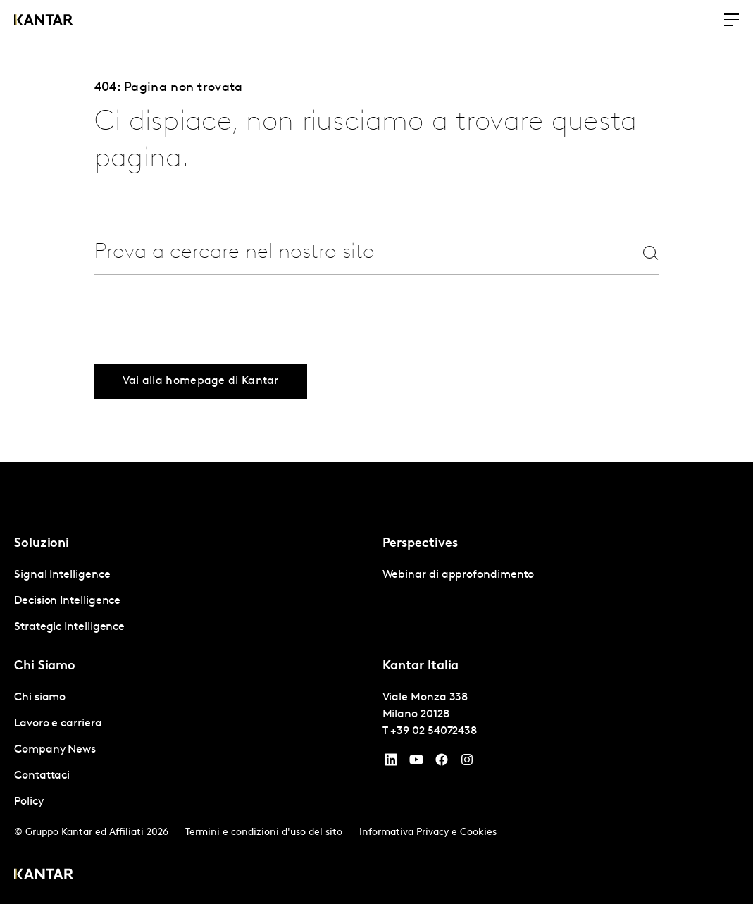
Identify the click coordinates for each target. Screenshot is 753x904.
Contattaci (42, 775)
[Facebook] (441, 763)
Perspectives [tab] (420, 543)
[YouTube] (390, 763)
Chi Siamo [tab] (44, 666)
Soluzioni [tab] (41, 543)
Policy (29, 801)
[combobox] (341, 252)
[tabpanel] (192, 601)
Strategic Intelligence (69, 627)
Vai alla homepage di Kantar (201, 381)
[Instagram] (467, 763)
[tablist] (376, 683)
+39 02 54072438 (433, 731)
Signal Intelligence (62, 575)
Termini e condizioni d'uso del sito (263, 832)
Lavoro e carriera (58, 723)
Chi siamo (40, 697)
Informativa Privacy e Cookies (428, 832)
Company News (55, 749)
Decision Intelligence (67, 601)
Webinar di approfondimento (458, 575)
